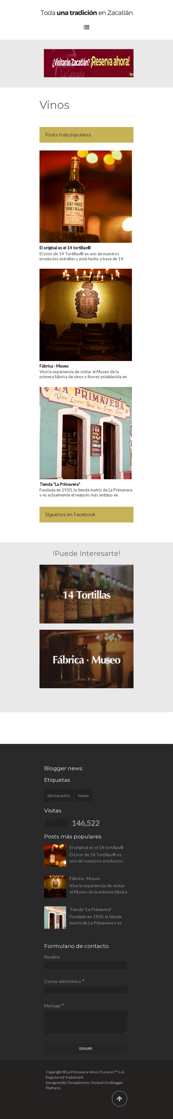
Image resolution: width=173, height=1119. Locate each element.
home (83, 795)
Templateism (78, 1082)
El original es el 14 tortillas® (65, 247)
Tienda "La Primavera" (59, 484)
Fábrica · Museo (54, 366)
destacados (58, 795)
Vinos (54, 105)
